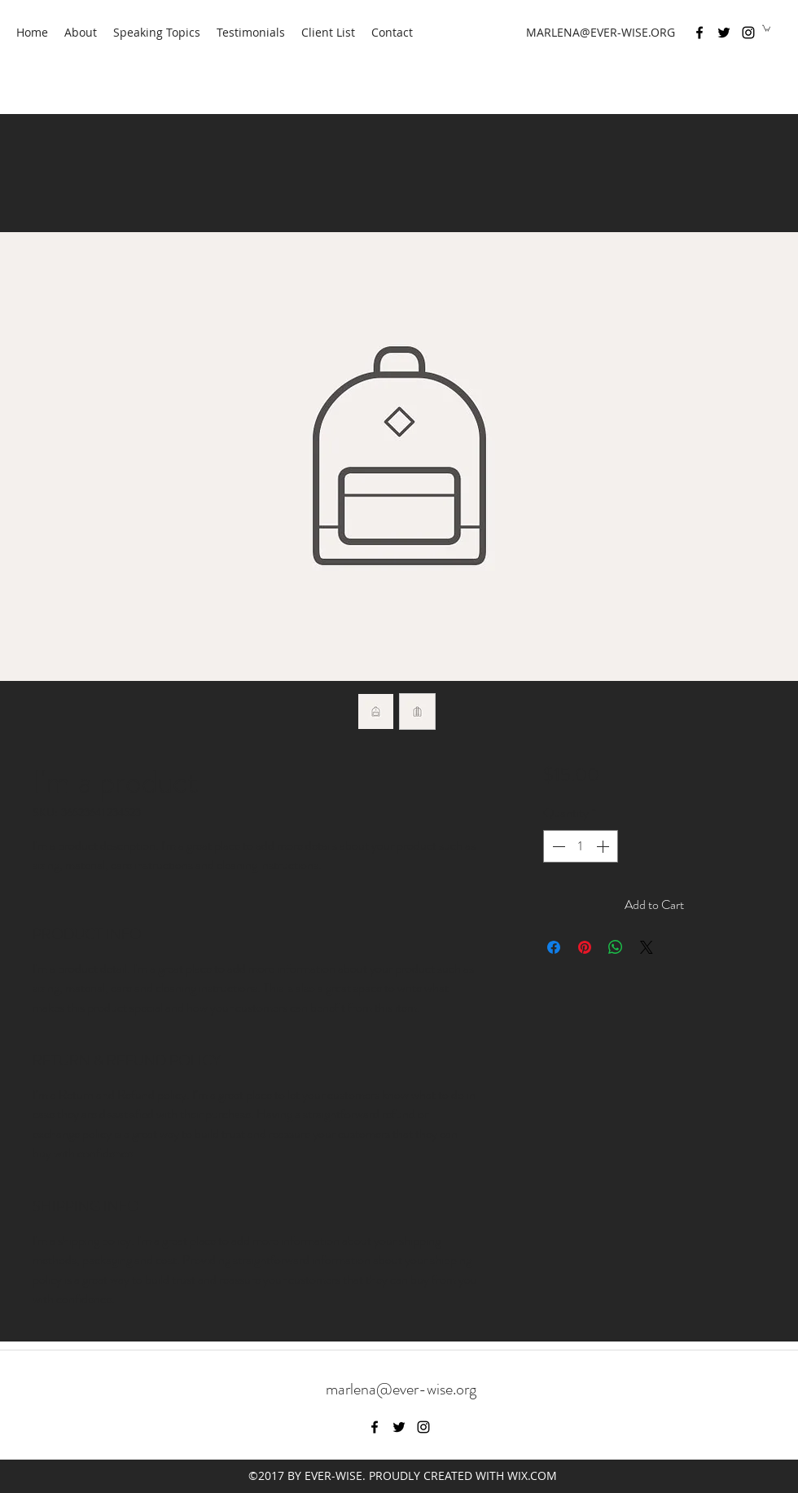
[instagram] (748, 32)
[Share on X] (646, 947)
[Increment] (604, 846)
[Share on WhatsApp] (615, 947)
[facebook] (699, 32)
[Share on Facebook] (553, 947)
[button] (766, 27)
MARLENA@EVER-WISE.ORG (600, 32)
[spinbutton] (580, 846)
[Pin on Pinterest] (584, 947)
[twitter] (724, 32)
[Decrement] (557, 846)
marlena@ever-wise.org (401, 1389)
